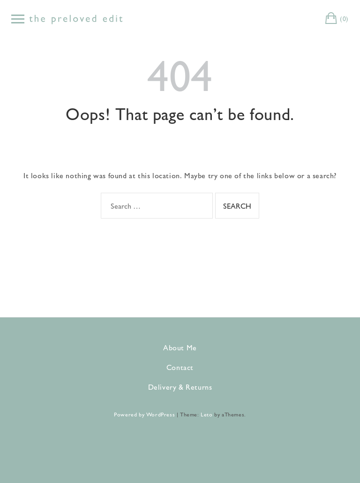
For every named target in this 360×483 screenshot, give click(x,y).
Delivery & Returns (180, 386)
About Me (180, 347)
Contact (180, 367)
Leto (206, 414)
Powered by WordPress (144, 414)
